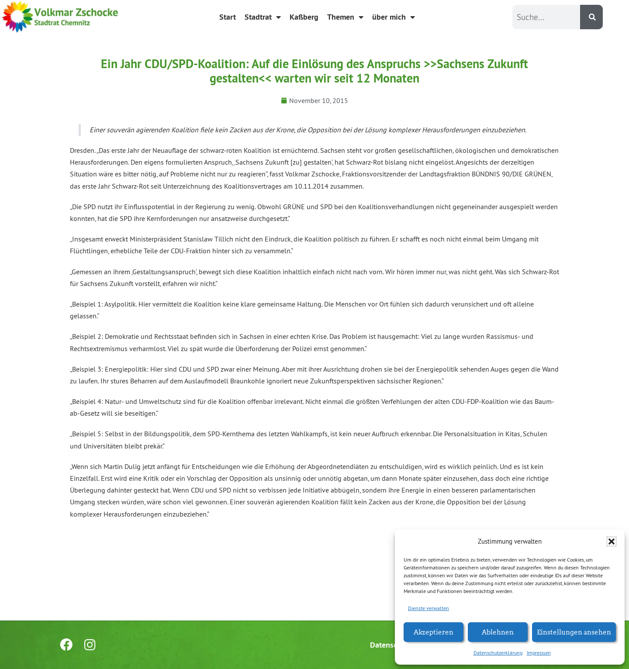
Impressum (539, 652)
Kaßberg (304, 17)
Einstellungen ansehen (574, 632)
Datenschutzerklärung (497, 652)
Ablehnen (498, 632)
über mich (393, 17)
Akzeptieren (433, 632)
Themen (345, 17)
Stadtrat (263, 17)
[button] (611, 541)
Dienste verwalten (428, 608)
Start (227, 17)
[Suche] (591, 17)
